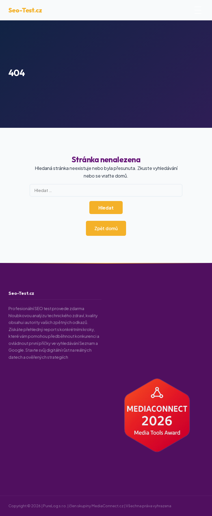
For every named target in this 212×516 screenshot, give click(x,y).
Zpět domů (106, 228)
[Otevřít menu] (198, 10)
